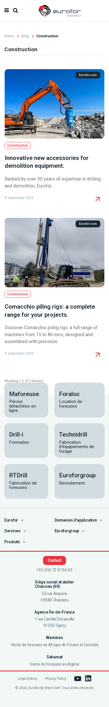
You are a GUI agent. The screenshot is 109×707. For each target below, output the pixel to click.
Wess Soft (52, 688)
